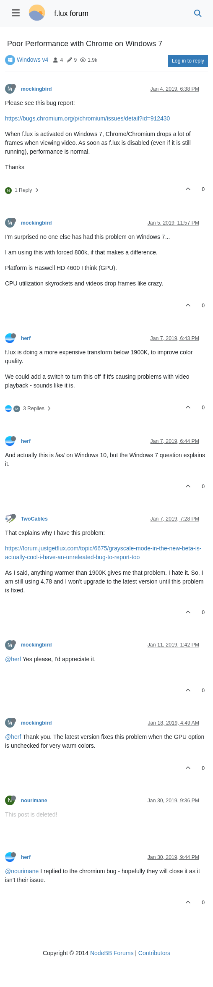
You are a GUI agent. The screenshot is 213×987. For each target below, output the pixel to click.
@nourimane (22, 871)
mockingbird (36, 89)
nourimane (34, 801)
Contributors (154, 953)
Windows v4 (32, 59)
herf (26, 338)
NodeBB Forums (111, 953)
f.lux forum (71, 13)
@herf (13, 659)
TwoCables (34, 519)
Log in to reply (188, 61)
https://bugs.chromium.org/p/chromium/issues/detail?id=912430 (87, 118)
